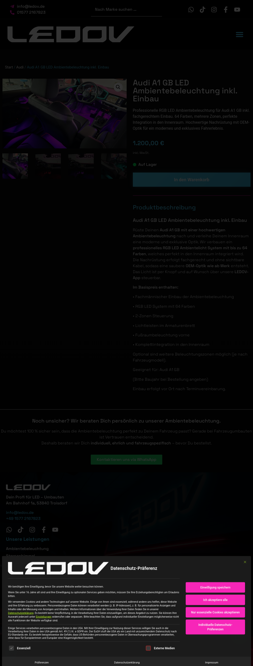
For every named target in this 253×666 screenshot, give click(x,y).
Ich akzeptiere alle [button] (215, 632)
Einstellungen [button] (44, 649)
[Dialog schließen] (245, 595)
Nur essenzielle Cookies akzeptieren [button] (215, 645)
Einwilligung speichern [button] (215, 620)
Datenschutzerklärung (20, 645)
